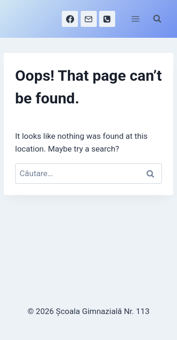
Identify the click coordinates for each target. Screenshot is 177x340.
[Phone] (107, 19)
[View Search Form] (157, 18)
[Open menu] (135, 18)
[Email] (89, 19)
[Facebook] (70, 19)
